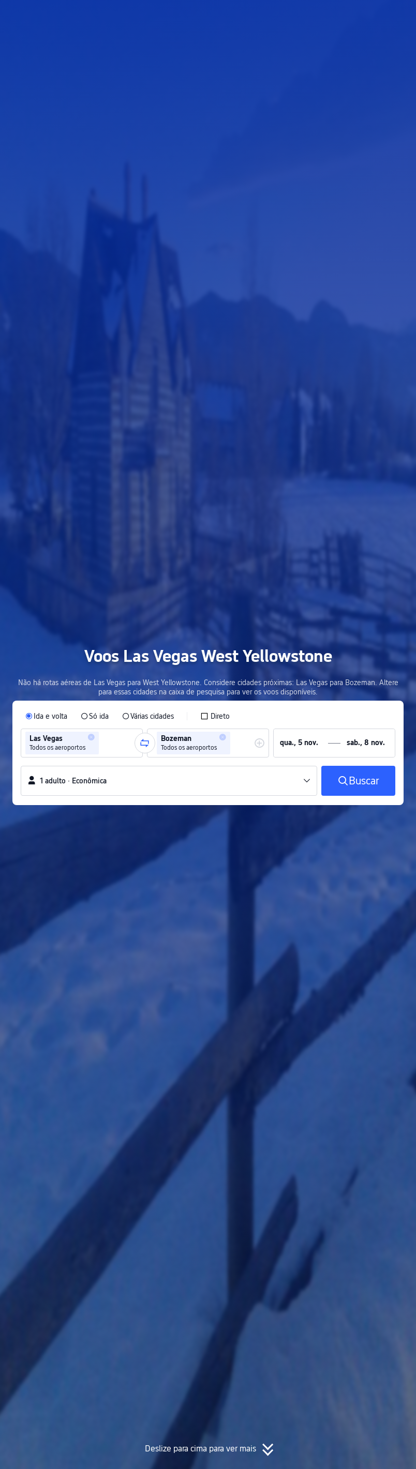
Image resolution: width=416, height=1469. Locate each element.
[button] (317, 17)
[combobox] (104, 743)
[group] (82, 743)
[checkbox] (215, 716)
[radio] (46, 716)
